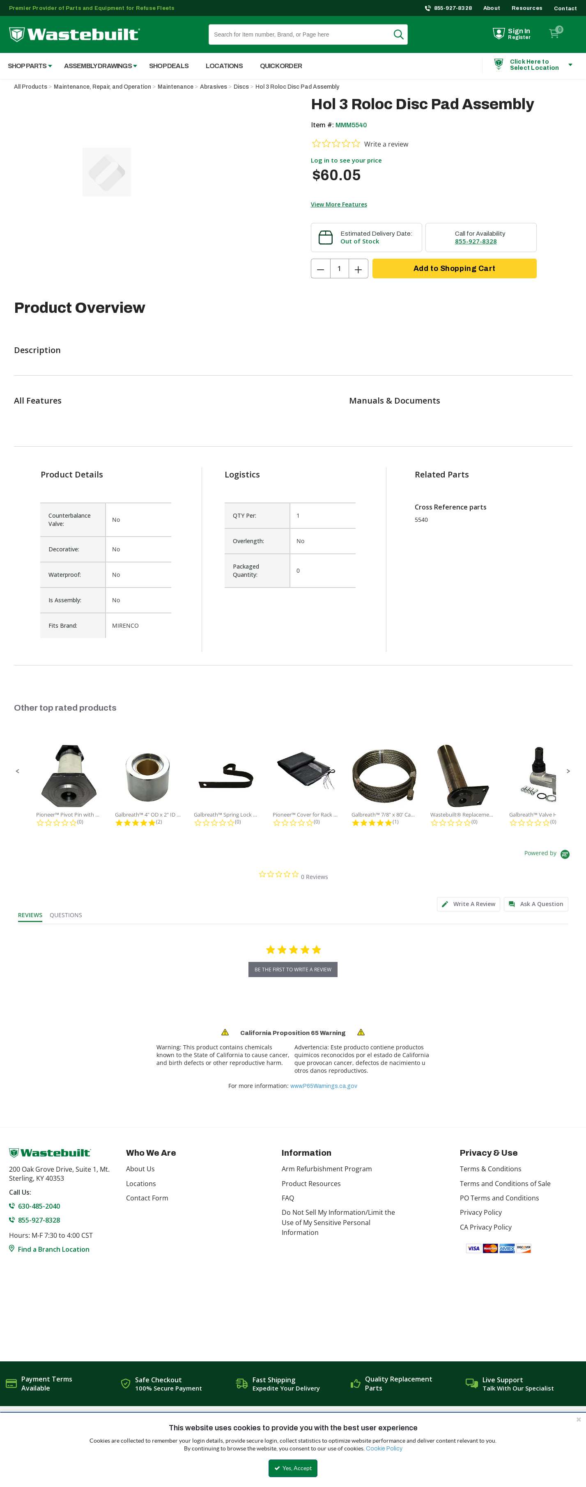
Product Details (72, 474)
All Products (30, 87)
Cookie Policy (384, 1449)
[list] (290, 566)
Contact (565, 8)
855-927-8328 (453, 8)
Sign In (519, 31)
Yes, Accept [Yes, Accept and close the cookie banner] (293, 1468)
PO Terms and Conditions (499, 1197)
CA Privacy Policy (486, 1227)
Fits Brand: (62, 625)
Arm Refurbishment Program (327, 1168)
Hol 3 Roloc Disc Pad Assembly (297, 87)
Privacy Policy (481, 1212)
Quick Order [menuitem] (281, 65)
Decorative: (63, 549)
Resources (527, 8)
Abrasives (213, 87)
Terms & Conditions (491, 1168)
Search (404, 34)
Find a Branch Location (54, 1249)
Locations (141, 1183)
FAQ (288, 1197)
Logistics (242, 474)
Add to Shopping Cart (454, 268)
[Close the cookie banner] (579, 1419)
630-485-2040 (39, 1206)
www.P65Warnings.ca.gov (323, 1086)
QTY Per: (244, 515)
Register (519, 37)
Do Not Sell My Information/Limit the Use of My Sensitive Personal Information (338, 1222)
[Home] (74, 34)
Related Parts (442, 474)
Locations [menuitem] (224, 65)
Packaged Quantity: (246, 570)
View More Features (339, 204)
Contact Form (147, 1197)
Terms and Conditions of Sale (505, 1183)
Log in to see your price (346, 160)
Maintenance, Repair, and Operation (102, 87)
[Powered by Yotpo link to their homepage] (548, 855)
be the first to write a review (293, 969)
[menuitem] (96, 66)
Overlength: (248, 541)
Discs (241, 87)
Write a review (386, 144)
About (491, 8)
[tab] (468, 904)
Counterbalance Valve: (69, 520)
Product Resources (311, 1183)
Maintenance (175, 87)
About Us (140, 1168)
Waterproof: (64, 574)
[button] (17, 771)
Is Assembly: (64, 600)
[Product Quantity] (339, 268)
